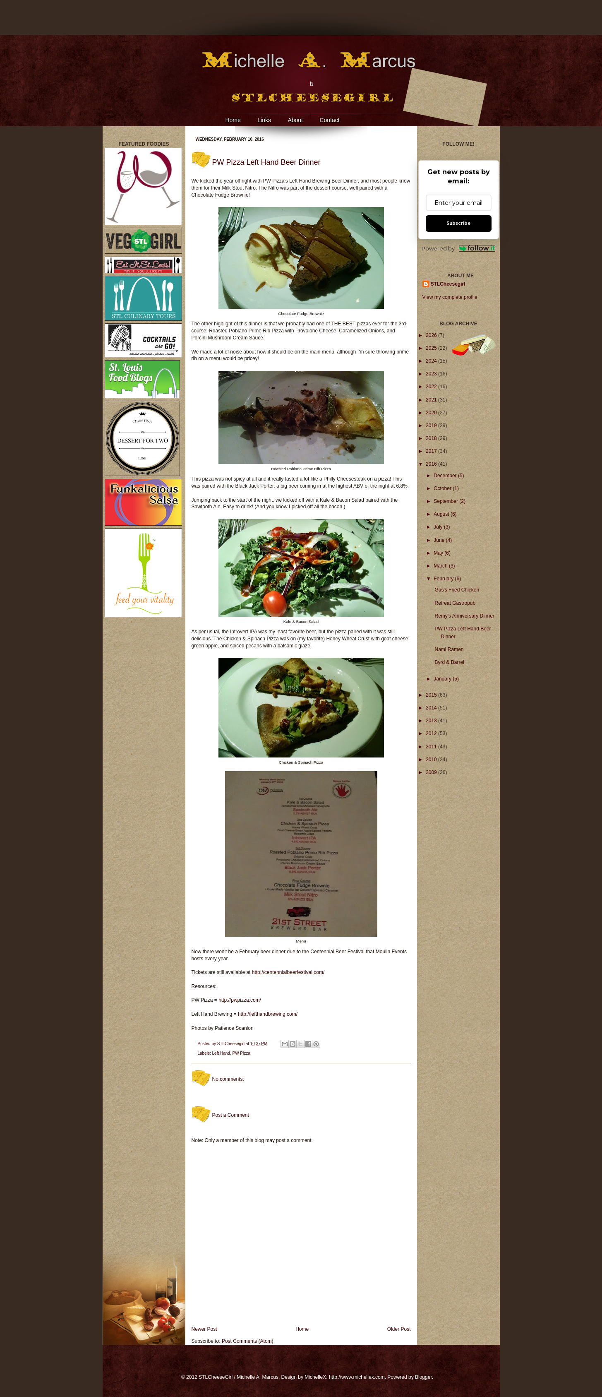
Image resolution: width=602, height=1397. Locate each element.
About (295, 120)
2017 (432, 451)
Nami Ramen (448, 649)
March (441, 566)
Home (232, 120)
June (440, 540)
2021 (432, 400)
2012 (432, 733)
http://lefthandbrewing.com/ (267, 1014)
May (439, 553)
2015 (432, 695)
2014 (432, 708)
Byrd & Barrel (449, 662)
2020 (432, 413)
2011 (432, 747)
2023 (432, 374)
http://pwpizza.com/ (239, 1000)
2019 (432, 425)
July (439, 527)
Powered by (459, 248)
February (444, 579)
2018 (432, 438)
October (443, 488)
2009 (432, 772)
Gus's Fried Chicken (456, 590)
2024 (432, 361)
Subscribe (458, 223)
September (446, 501)
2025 (432, 348)
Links (264, 120)
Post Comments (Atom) (247, 1341)
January (443, 679)
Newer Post (204, 1329)
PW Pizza (241, 1053)
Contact (329, 120)
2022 (432, 387)
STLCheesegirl (231, 1043)
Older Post (399, 1329)
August (442, 514)
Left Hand (221, 1053)
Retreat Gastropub (454, 603)
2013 (432, 721)
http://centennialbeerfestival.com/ (288, 972)
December (446, 475)
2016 (432, 464)
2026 (432, 335)
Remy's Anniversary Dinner (464, 616)
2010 (432, 759)
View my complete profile (449, 297)
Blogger (423, 1377)
